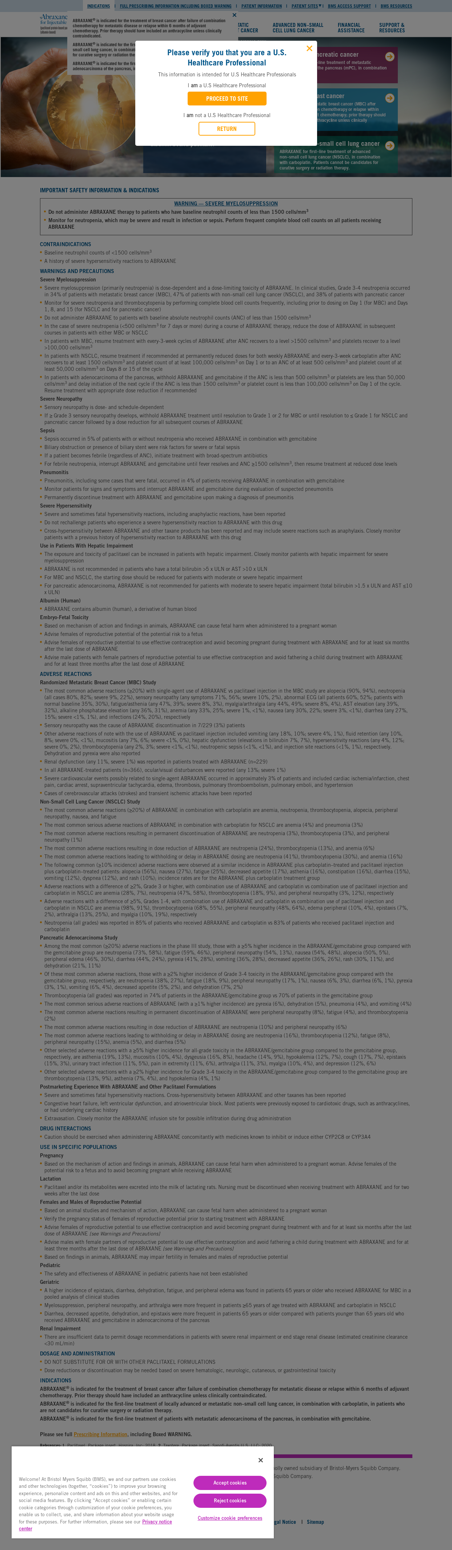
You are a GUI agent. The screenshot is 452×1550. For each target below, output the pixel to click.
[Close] (308, 47)
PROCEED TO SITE (227, 98)
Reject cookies (230, 1500)
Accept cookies (230, 1483)
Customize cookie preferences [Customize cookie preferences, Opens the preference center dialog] (230, 1518)
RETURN (227, 128)
